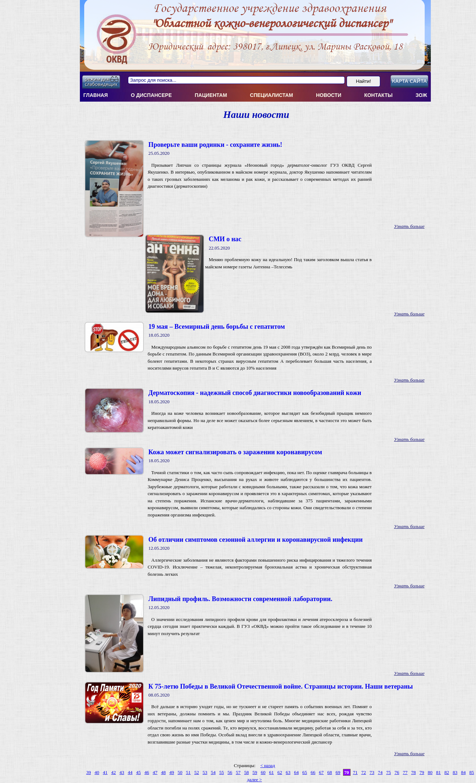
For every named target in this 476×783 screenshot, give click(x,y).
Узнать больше (409, 226)
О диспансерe (151, 95)
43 (122, 772)
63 (288, 772)
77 (405, 772)
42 (113, 772)
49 (172, 772)
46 (147, 772)
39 (88, 772)
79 (422, 772)
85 (471, 772)
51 (188, 772)
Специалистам (271, 95)
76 (397, 772)
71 (355, 772)
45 (138, 772)
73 (372, 772)
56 (230, 772)
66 (313, 772)
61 (271, 772)
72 (363, 772)
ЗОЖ (421, 95)
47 (155, 772)
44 (130, 772)
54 (213, 772)
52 (196, 772)
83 (455, 772)
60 (263, 772)
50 (180, 772)
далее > (254, 779)
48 (163, 772)
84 (463, 772)
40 (97, 772)
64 (296, 772)
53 (205, 772)
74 (380, 772)
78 (413, 772)
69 (338, 772)
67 (321, 772)
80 (430, 772)
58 (246, 772)
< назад (267, 765)
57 (238, 772)
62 (280, 772)
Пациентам (211, 95)
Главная (95, 95)
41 (105, 772)
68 (329, 772)
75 (388, 772)
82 (447, 772)
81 (438, 772)
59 (255, 772)
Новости (328, 95)
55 (221, 772)
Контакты (378, 95)
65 (305, 772)
